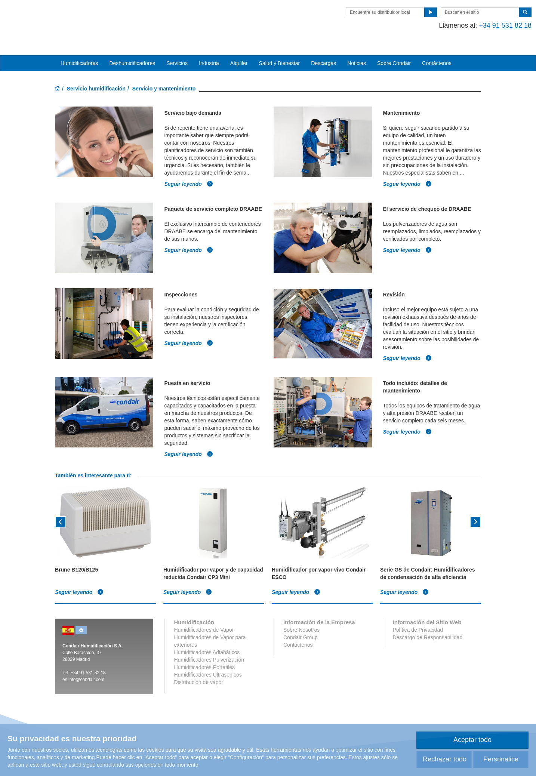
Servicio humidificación (96, 78)
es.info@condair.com (83, 661)
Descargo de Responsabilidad (427, 619)
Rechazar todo (444, 759)
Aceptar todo (472, 739)
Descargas (323, 53)
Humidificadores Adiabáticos (207, 634)
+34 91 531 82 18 (454, 25)
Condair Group (300, 619)
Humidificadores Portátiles (204, 649)
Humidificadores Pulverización (209, 642)
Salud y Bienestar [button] (279, 53)
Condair (98, 16)
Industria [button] (209, 53)
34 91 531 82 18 (89, 655)
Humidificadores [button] (79, 53)
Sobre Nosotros (301, 612)
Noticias (356, 53)
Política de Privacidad (417, 612)
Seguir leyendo (188, 171)
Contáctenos (437, 53)
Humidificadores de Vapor (204, 612)
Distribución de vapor (199, 664)
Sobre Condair (394, 53)
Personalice (500, 759)
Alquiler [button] (239, 53)
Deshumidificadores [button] (132, 53)
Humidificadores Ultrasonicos (208, 657)
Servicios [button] (177, 53)
